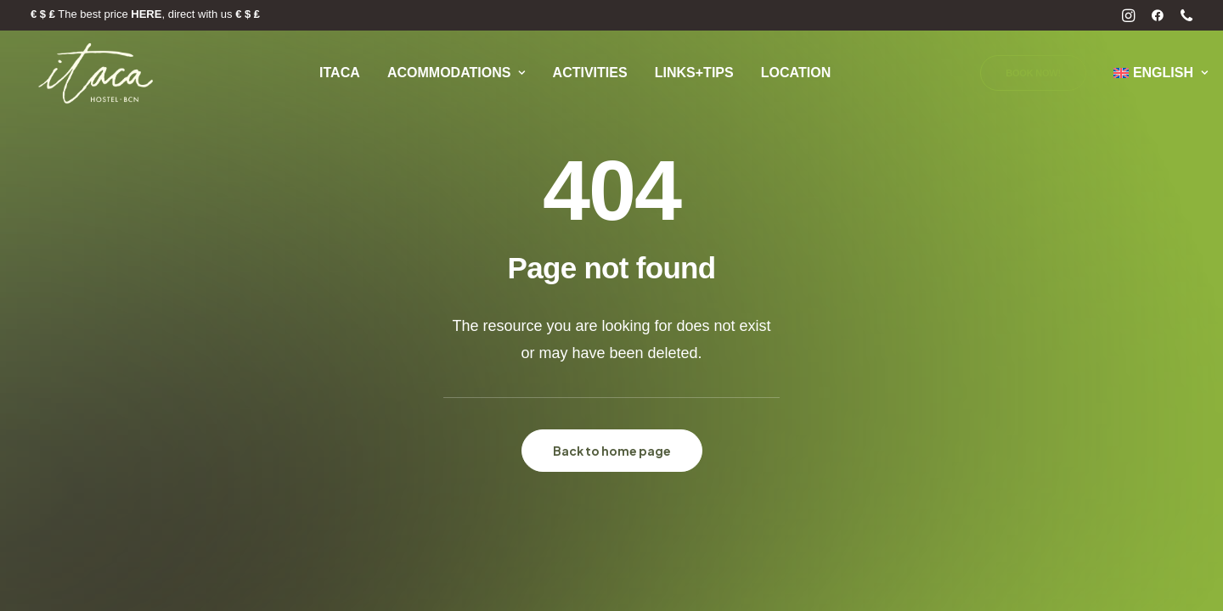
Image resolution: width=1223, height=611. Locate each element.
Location (796, 72)
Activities (590, 72)
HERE (146, 14)
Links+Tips (694, 72)
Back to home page (612, 450)
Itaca (339, 72)
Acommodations (456, 72)
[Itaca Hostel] (97, 73)
